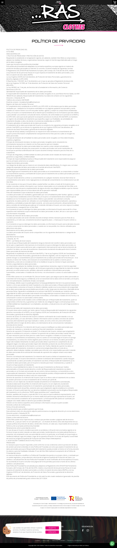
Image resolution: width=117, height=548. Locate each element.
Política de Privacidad (58, 540)
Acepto (52, 528)
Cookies (37, 540)
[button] (112, 543)
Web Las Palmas (84, 545)
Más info (52, 532)
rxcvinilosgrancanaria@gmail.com (64, 530)
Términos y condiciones (74, 540)
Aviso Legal (46, 540)
